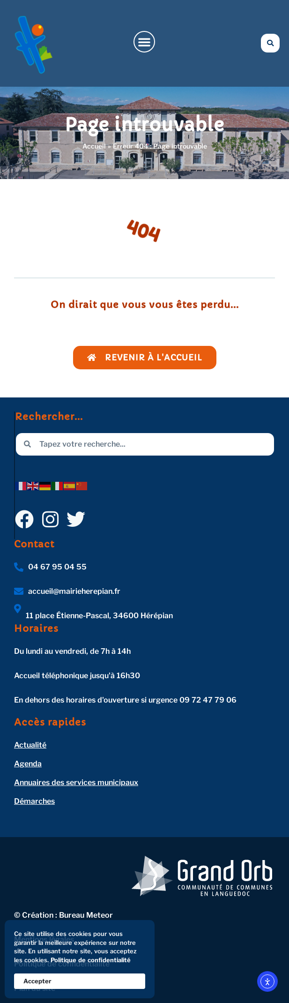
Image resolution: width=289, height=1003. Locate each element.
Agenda (28, 763)
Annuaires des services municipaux (76, 782)
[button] (144, 41)
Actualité (30, 745)
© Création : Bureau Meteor (63, 915)
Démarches (34, 801)
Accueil (94, 146)
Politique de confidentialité (91, 960)
